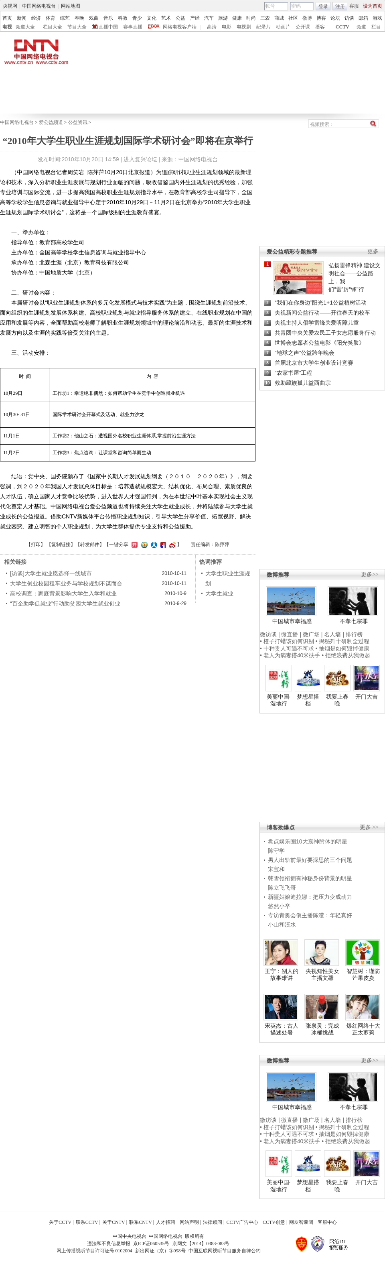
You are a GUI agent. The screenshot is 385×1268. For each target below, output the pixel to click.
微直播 (289, 634)
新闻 (21, 18)
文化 (151, 18)
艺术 (166, 18)
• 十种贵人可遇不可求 (288, 648)
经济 (36, 18)
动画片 (283, 27)
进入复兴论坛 (140, 159)
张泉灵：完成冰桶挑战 (322, 1029)
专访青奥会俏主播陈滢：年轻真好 (310, 915)
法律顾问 (212, 1222)
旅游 (223, 18)
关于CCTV (60, 1222)
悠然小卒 (279, 906)
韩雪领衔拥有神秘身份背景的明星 (310, 878)
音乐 (108, 18)
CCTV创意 (274, 1222)
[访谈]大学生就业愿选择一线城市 (51, 573)
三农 (265, 18)
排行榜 (354, 634)
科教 (123, 18)
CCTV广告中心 (242, 1222)
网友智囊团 (301, 1222)
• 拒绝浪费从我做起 (346, 655)
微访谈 (268, 634)
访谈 (349, 18)
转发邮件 (89, 544)
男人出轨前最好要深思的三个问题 (310, 860)
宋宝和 (276, 869)
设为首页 (372, 6)
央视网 (10, 6)
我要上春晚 (337, 700)
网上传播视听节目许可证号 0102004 (94, 1251)
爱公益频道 (51, 122)
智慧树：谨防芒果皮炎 (363, 974)
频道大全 (25, 27)
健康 (237, 18)
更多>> (370, 574)
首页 (7, 18)
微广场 (311, 634)
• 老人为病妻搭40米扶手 (290, 655)
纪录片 (263, 27)
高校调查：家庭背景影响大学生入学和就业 (63, 593)
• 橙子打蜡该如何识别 (287, 641)
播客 (320, 27)
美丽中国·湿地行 (279, 700)
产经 (195, 18)
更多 (373, 251)
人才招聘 (165, 1222)
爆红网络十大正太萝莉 (363, 1029)
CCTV (342, 27)
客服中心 (327, 1222)
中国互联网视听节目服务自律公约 (224, 1251)
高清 (212, 27)
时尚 (251, 18)
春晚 (79, 18)
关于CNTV (113, 1222)
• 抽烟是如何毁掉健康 (343, 648)
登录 (323, 6)
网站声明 (189, 1222)
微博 (307, 18)
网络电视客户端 (180, 27)
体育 (50, 18)
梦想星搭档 (308, 700)
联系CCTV (87, 1222)
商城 (279, 18)
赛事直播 (132, 27)
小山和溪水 (282, 924)
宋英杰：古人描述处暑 (281, 1029)
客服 (354, 6)
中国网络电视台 (39, 6)
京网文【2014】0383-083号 (200, 1243)
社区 (293, 18)
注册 (340, 6)
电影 (226, 27)
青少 (137, 18)
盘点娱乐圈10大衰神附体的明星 (307, 841)
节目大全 (77, 27)
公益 (180, 18)
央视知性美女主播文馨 (322, 974)
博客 (321, 18)
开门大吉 (366, 696)
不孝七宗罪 (354, 621)
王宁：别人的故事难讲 (281, 974)
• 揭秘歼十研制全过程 (343, 641)
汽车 (209, 18)
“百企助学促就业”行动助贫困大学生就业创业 (65, 603)
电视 (7, 27)
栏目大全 (52, 27)
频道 (361, 27)
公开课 (303, 27)
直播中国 (108, 27)
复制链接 (61, 544)
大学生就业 (219, 593)
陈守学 (276, 850)
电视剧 (244, 27)
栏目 (376, 27)
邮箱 (363, 18)
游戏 (377, 18)
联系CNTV (140, 1222)
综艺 (65, 18)
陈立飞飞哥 (282, 887)
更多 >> (369, 827)
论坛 (335, 18)
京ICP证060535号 (151, 1243)
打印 (36, 544)
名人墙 (332, 634)
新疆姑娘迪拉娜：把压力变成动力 (310, 897)
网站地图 (70, 6)
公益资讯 (77, 122)
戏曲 (94, 18)
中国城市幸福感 (292, 621)
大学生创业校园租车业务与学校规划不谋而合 (66, 583)
